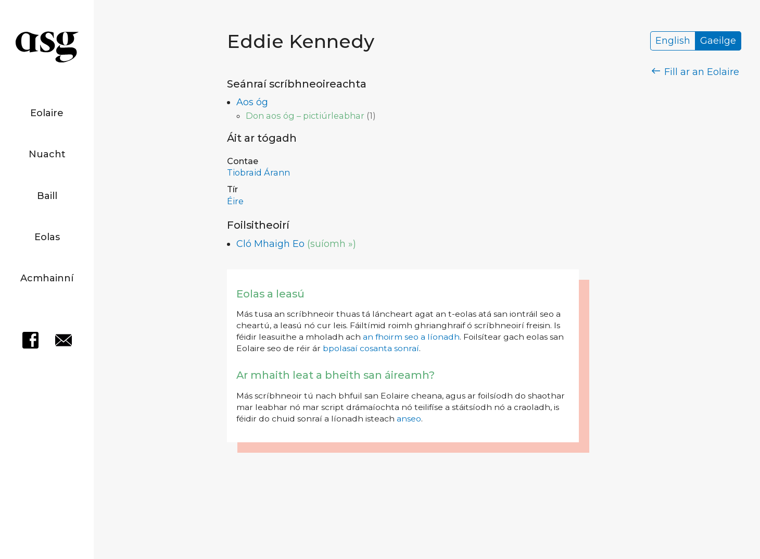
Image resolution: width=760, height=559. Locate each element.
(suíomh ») (331, 244)
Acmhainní (46, 278)
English (672, 41)
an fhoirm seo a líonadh (411, 337)
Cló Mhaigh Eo (270, 244)
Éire (235, 201)
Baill (47, 196)
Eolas (47, 237)
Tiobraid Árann (258, 172)
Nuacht (47, 154)
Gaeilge (718, 41)
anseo (409, 419)
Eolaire (47, 113)
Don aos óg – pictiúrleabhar (305, 115)
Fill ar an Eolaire (696, 72)
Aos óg (252, 102)
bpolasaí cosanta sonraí (371, 348)
